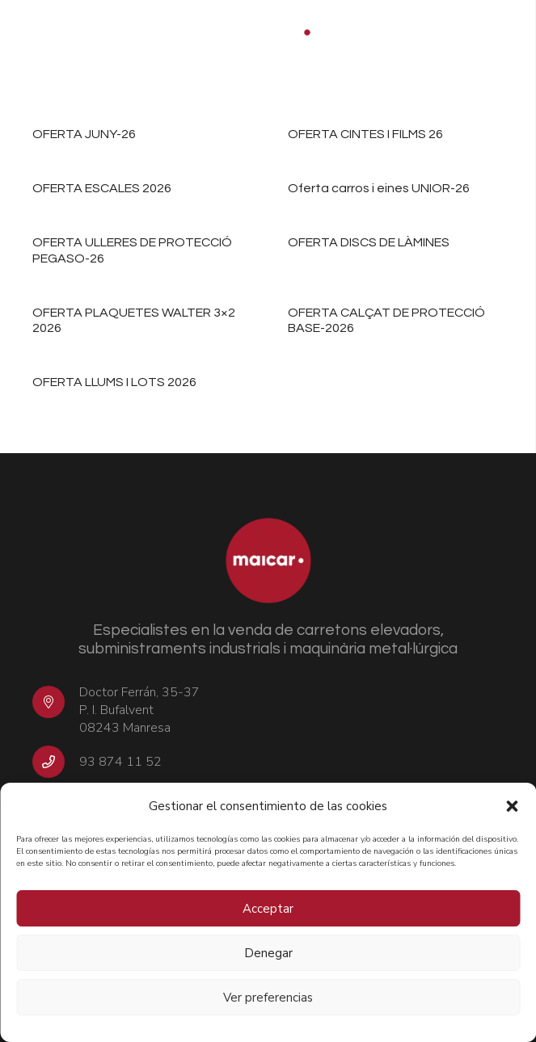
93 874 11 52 (120, 762)
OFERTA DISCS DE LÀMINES (368, 243)
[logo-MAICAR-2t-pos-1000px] (267, 32)
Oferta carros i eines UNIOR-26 (379, 189)
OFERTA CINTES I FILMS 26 (365, 134)
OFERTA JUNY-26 (84, 134)
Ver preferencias (268, 997)
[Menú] (513, 32)
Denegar (268, 953)
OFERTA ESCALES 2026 (101, 189)
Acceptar (268, 909)
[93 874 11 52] (55, 762)
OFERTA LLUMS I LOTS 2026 (114, 382)
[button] (512, 806)
